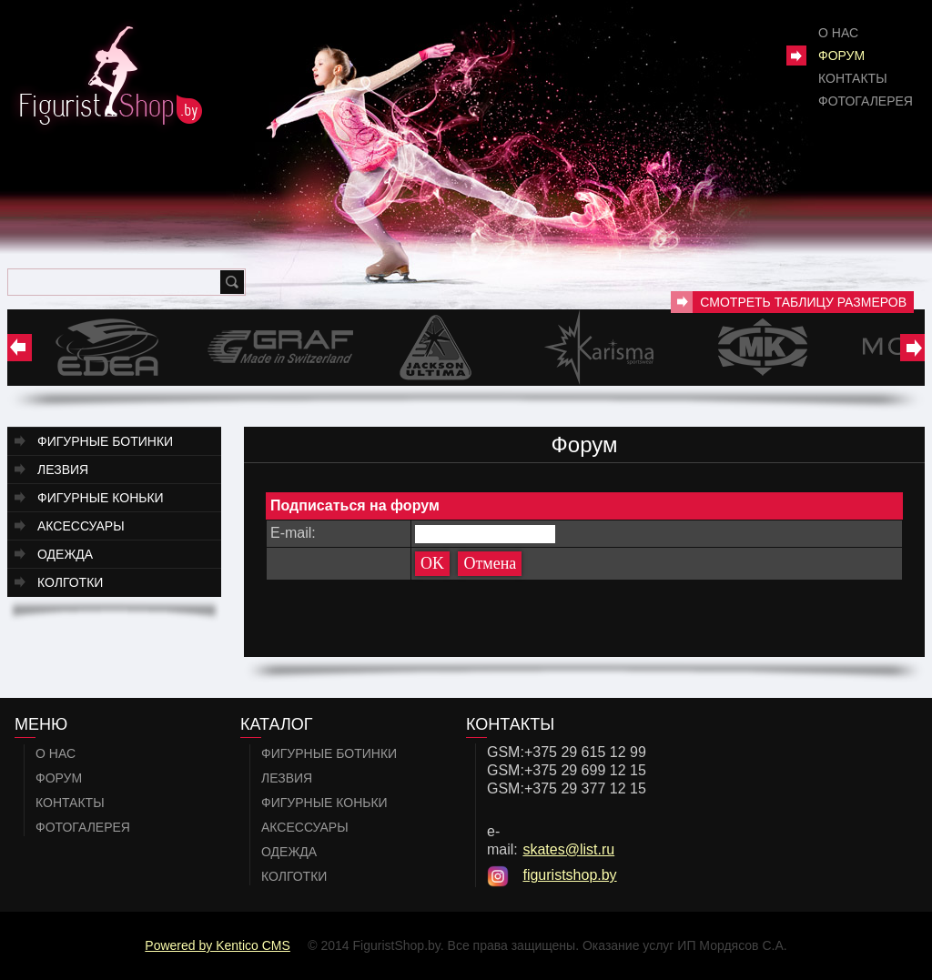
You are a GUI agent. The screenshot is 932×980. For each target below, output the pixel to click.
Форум (841, 55)
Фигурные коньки (100, 497)
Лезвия (62, 469)
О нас (838, 32)
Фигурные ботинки (105, 441)
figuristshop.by (569, 875)
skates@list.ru (568, 849)
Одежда (65, 554)
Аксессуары (81, 526)
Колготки (70, 582)
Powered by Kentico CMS (217, 945)
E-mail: (293, 533)
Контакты (852, 78)
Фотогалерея (865, 101)
